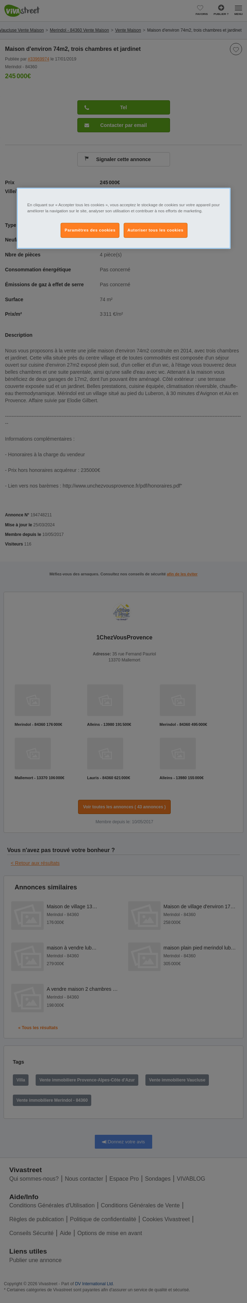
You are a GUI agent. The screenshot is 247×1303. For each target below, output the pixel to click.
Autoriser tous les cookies (156, 230)
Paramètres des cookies (90, 230)
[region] (124, 218)
